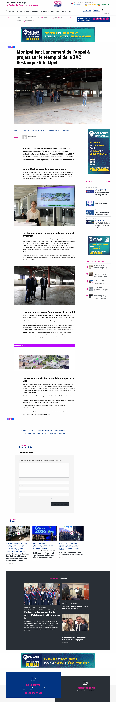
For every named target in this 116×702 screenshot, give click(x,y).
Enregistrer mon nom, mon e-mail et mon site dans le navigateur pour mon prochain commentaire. (44, 498)
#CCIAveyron (90, 200)
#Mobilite (21, 548)
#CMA (55, 17)
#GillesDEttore (46, 548)
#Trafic (8, 551)
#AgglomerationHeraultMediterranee (42, 545)
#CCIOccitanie (47, 17)
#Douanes (19, 20)
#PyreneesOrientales (30, 609)
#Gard (66, 543)
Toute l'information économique (28, 4)
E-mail (20, 485)
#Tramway (15, 551)
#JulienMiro (82, 634)
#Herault (25, 132)
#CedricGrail (25, 130)
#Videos (22, 551)
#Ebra (94, 218)
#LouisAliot (42, 609)
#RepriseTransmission (102, 200)
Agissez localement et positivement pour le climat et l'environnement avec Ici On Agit (102, 224)
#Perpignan (42, 607)
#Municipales (51, 609)
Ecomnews (78, 4)
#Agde (34, 543)
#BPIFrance (20, 17)
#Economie (35, 546)
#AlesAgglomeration (65, 545)
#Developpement (65, 17)
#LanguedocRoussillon (30, 607)
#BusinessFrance (30, 17)
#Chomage (76, 545)
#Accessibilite (18, 543)
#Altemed (16, 130)
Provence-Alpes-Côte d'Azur (40, 11)
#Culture (21, 545)
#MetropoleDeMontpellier (39, 130)
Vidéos (97, 10)
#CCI (39, 17)
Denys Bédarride (32, 136)
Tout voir (108, 181)
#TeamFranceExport (91, 187)
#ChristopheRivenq (64, 546)
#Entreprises (36, 548)
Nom (20, 479)
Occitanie (65, 11)
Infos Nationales (11, 11)
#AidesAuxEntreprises (92, 209)
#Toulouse (65, 603)
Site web (21, 491)
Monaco (58, 11)
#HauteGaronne (66, 601)
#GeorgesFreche (10, 546)
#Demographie (76, 546)
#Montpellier (34, 132)
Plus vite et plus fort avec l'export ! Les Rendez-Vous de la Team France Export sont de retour (102, 193)
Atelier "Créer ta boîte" (101, 203)
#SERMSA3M (65, 130)
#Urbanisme (17, 132)
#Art (26, 543)
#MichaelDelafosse (54, 130)
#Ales (60, 543)
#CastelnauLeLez (67, 633)
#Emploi (43, 546)
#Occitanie (43, 132)
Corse (52, 11)
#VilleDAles (62, 549)
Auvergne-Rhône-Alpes (24, 11)
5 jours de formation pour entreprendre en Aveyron (102, 213)
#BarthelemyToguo (11, 545)
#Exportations (28, 20)
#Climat (88, 218)
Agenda (88, 10)
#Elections (74, 603)
